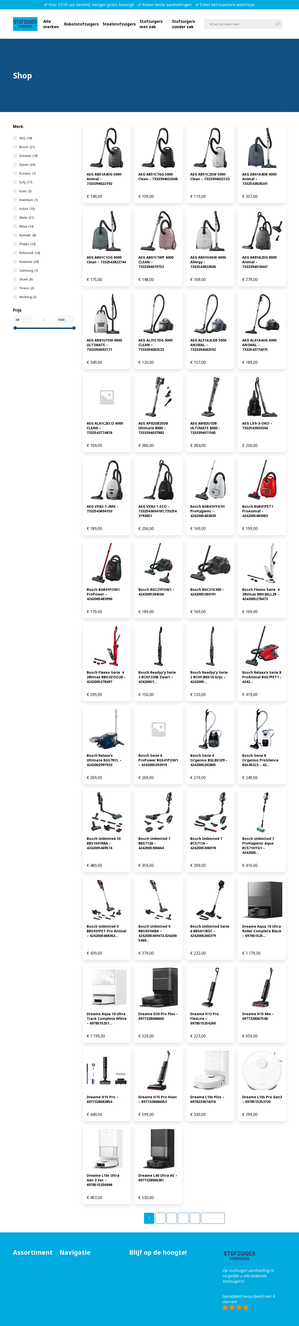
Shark (26, 279)
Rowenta (29, 261)
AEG (25, 138)
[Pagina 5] (195, 1218)
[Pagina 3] (172, 1218)
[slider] (15, 328)
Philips (27, 244)
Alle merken (51, 24)
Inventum (28, 200)
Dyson (27, 164)
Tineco (26, 288)
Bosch (27, 147)
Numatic (27, 235)
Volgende (213, 1218)
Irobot (27, 208)
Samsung (28, 270)
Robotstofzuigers (81, 24)
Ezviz (25, 191)
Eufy (25, 182)
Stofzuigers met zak (151, 24)
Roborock (29, 253)
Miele (26, 217)
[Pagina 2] (160, 1218)
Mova (26, 226)
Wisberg (27, 297)
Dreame (28, 155)
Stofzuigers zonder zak (183, 24)
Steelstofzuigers (119, 24)
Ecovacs (27, 173)
